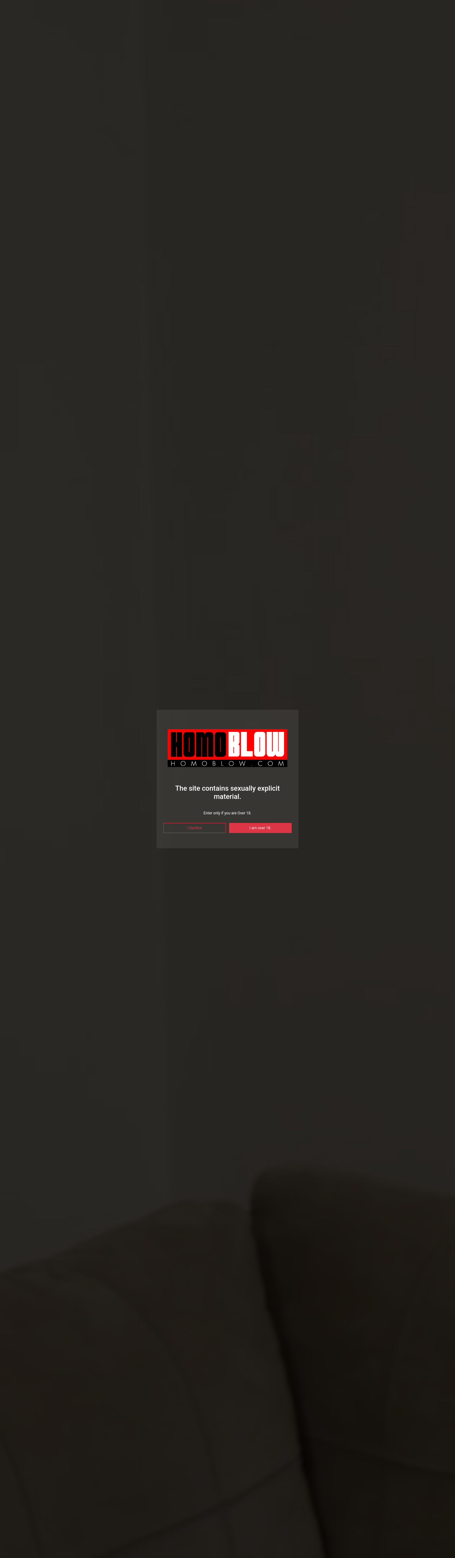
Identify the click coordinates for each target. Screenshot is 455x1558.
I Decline (194, 828)
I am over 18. (260, 828)
